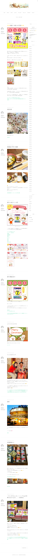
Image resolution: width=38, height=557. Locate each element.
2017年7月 (30, 106)
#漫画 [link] (8, 98)
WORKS (12, 12)
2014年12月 (30, 146)
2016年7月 (30, 121)
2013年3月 (30, 173)
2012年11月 (30, 179)
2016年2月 (30, 127)
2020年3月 (30, 81)
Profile (8, 12)
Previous (8, 38)
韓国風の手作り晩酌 (12, 147)
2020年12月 (30, 73)
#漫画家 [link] (23, 313)
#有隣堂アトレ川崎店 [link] (24, 538)
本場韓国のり (10, 442)
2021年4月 (30, 69)
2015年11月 (30, 133)
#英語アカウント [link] (24, 98)
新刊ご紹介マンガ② (12, 202)
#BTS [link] (14, 476)
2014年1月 (30, 158)
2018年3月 (30, 98)
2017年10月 (30, 102)
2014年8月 (30, 150)
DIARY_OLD (24, 12)
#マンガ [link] (10, 98)
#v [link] (15, 476)
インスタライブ (11, 354)
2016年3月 (30, 125)
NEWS (4, 12)
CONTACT (33, 12)
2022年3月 (30, 67)
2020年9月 (30, 75)
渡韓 (8, 401)
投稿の (30, 217)
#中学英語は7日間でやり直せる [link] (16, 97)
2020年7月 (30, 77)
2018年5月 (30, 96)
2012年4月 (30, 187)
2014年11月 (30, 148)
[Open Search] (37, 1)
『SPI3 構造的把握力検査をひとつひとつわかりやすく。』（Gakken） (33, 35)
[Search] (36, 23)
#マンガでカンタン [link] (9, 97)
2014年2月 (30, 156)
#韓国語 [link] (8, 233)
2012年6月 (30, 185)
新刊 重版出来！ (11, 276)
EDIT (29, 199)
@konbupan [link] (12, 232)
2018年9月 (30, 94)
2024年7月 (30, 46)
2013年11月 (30, 160)
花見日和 (9, 109)
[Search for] (33, 24)
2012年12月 (30, 177)
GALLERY (15, 12)
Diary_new (19, 12)
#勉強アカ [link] (8, 235)
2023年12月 (30, 52)
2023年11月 (30, 54)
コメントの (31, 219)
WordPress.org (31, 221)
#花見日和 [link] (8, 137)
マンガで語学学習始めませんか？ (33, 28)
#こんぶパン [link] (8, 232)
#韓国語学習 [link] (14, 313)
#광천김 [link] (8, 476)
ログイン (30, 215)
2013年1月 (30, 175)
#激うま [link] (13, 476)
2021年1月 (30, 71)
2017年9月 (30, 104)
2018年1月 (30, 100)
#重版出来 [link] (20, 98)
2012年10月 (30, 181)
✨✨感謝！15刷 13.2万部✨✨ (15, 25)
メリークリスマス (12, 324)
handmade (28, 12)
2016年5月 (30, 123)
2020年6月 (30, 79)
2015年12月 (30, 131)
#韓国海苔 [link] (10, 476)
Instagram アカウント (31, 32)
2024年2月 (30, 50)
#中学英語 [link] (18, 98)
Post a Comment (3, 33)
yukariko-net (2, 31)
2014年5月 (30, 154)
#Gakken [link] (8, 313)
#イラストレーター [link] (13, 538)
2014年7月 (30, 152)
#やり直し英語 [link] (15, 98)
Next (27, 38)
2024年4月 (30, 48)
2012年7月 (30, 183)
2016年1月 (30, 129)
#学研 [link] (10, 313)
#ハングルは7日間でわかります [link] (11, 231)
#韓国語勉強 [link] (8, 234)
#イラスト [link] (12, 98)
